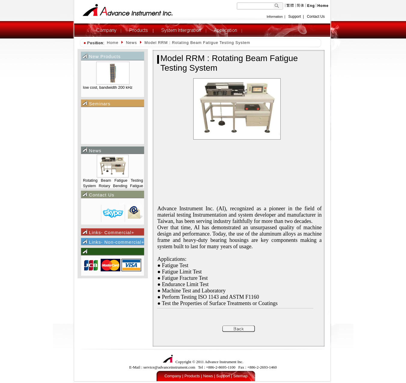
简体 (300, 5)
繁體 (290, 5)
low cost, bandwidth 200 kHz (108, 87)
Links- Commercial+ (111, 232)
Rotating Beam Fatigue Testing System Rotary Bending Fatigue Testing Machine (113, 183)
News (95, 150)
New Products (105, 56)
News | (209, 376)
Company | (173, 376)
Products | (193, 376)
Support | (224, 376)
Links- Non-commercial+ (116, 242)
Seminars (99, 103)
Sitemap (240, 376)
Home (113, 42)
